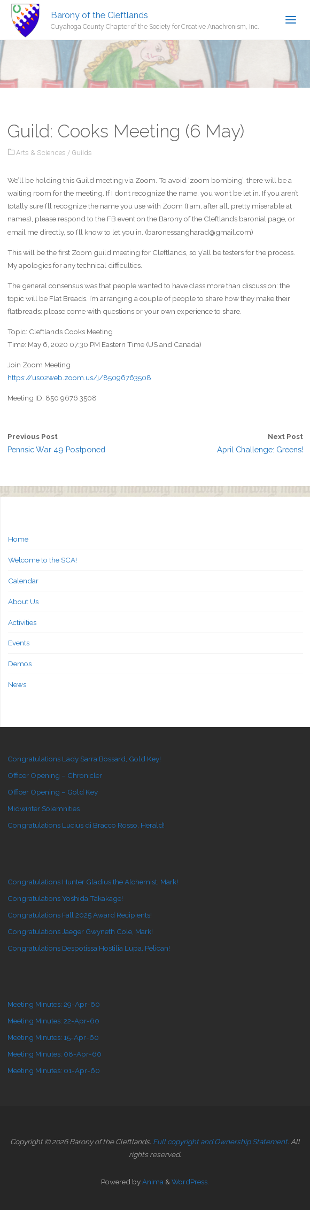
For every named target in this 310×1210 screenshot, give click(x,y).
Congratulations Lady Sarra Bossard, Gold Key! (84, 758)
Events (18, 642)
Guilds (82, 152)
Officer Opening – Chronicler (54, 775)
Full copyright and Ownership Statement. (221, 1141)
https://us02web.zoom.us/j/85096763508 (79, 377)
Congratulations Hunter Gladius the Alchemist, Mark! (92, 881)
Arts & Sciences (41, 152)
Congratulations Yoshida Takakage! (65, 898)
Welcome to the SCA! (42, 560)
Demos (20, 663)
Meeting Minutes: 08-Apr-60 (54, 1054)
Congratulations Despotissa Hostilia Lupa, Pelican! (88, 948)
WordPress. (190, 1181)
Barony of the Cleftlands (99, 15)
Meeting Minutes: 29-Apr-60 (53, 1004)
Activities (22, 622)
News (17, 684)
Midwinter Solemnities (43, 808)
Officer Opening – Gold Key (52, 792)
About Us (23, 601)
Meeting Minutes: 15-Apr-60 (53, 1037)
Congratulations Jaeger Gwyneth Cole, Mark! (80, 931)
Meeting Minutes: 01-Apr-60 (53, 1070)
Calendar (23, 580)
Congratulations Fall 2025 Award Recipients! (79, 915)
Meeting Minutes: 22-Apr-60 (53, 1020)
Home (18, 539)
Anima (152, 1181)
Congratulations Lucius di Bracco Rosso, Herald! (86, 825)
